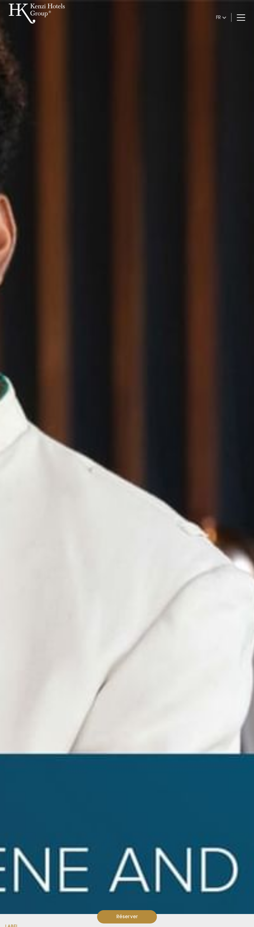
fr (218, 17)
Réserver (127, 916)
